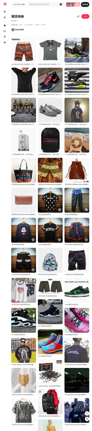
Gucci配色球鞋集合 (71, 304)
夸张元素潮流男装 (44, 214)
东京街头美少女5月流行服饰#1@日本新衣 (24, 394)
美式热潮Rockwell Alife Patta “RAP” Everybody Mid (77, 64)
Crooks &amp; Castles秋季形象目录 (24, 364)
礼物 (20, 25)
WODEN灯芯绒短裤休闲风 (74, 244)
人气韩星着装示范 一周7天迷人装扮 (50, 124)
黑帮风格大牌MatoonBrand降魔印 (23, 184)
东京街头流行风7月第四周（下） (23, 64)
